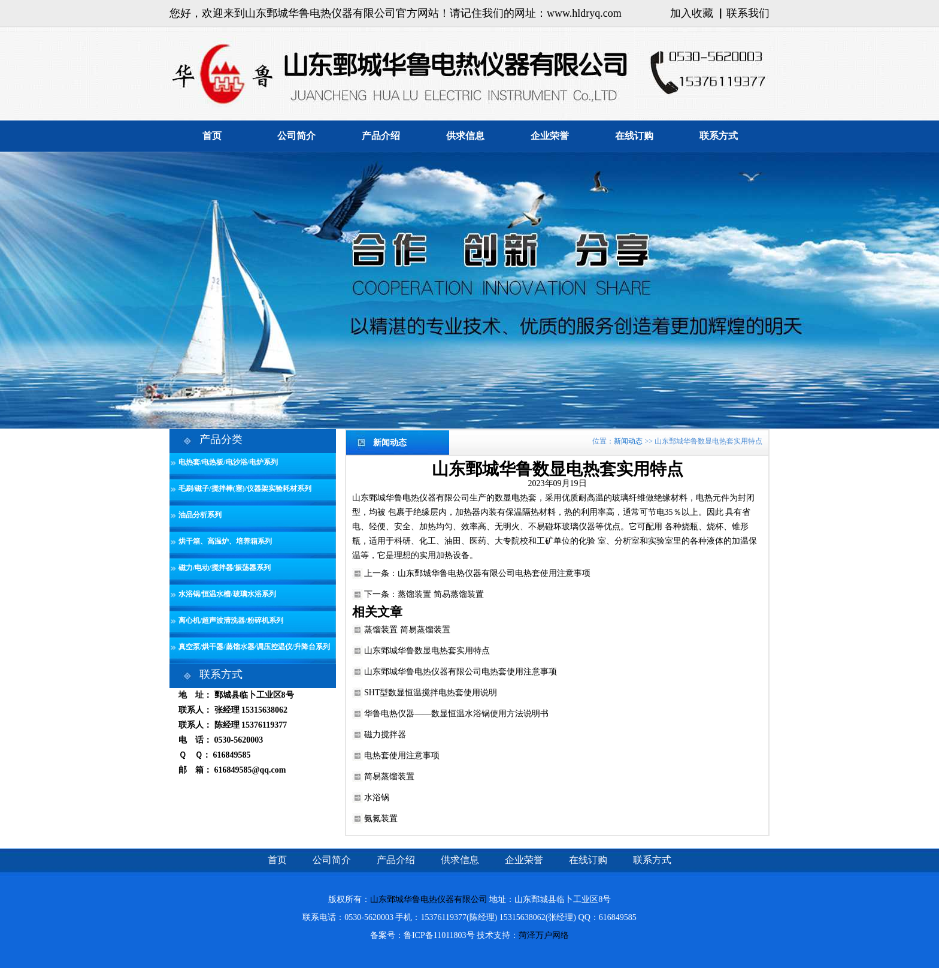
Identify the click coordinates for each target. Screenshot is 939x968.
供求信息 (465, 136)
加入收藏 (691, 13)
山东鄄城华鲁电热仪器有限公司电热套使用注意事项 (494, 573)
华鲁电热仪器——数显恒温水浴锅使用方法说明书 (456, 713)
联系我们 (748, 13)
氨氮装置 (381, 818)
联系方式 (718, 136)
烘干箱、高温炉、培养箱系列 (225, 541)
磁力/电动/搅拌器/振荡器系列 (224, 567)
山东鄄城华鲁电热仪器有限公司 (410, 497)
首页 (212, 136)
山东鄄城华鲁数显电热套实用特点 (427, 650)
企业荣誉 (550, 136)
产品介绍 (381, 136)
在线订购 (634, 136)
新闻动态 (628, 441)
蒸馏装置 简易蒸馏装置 (441, 594)
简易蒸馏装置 (389, 776)
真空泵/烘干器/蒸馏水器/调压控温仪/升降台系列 (254, 647)
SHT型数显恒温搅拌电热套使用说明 (430, 692)
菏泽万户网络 (544, 935)
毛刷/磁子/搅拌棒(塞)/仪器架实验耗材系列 (244, 488)
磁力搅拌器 (385, 734)
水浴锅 (376, 797)
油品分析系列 (200, 515)
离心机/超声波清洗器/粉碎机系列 (230, 620)
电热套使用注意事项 (402, 755)
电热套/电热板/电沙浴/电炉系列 (228, 462)
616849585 (232, 754)
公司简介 (296, 136)
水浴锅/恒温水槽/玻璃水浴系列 (227, 594)
